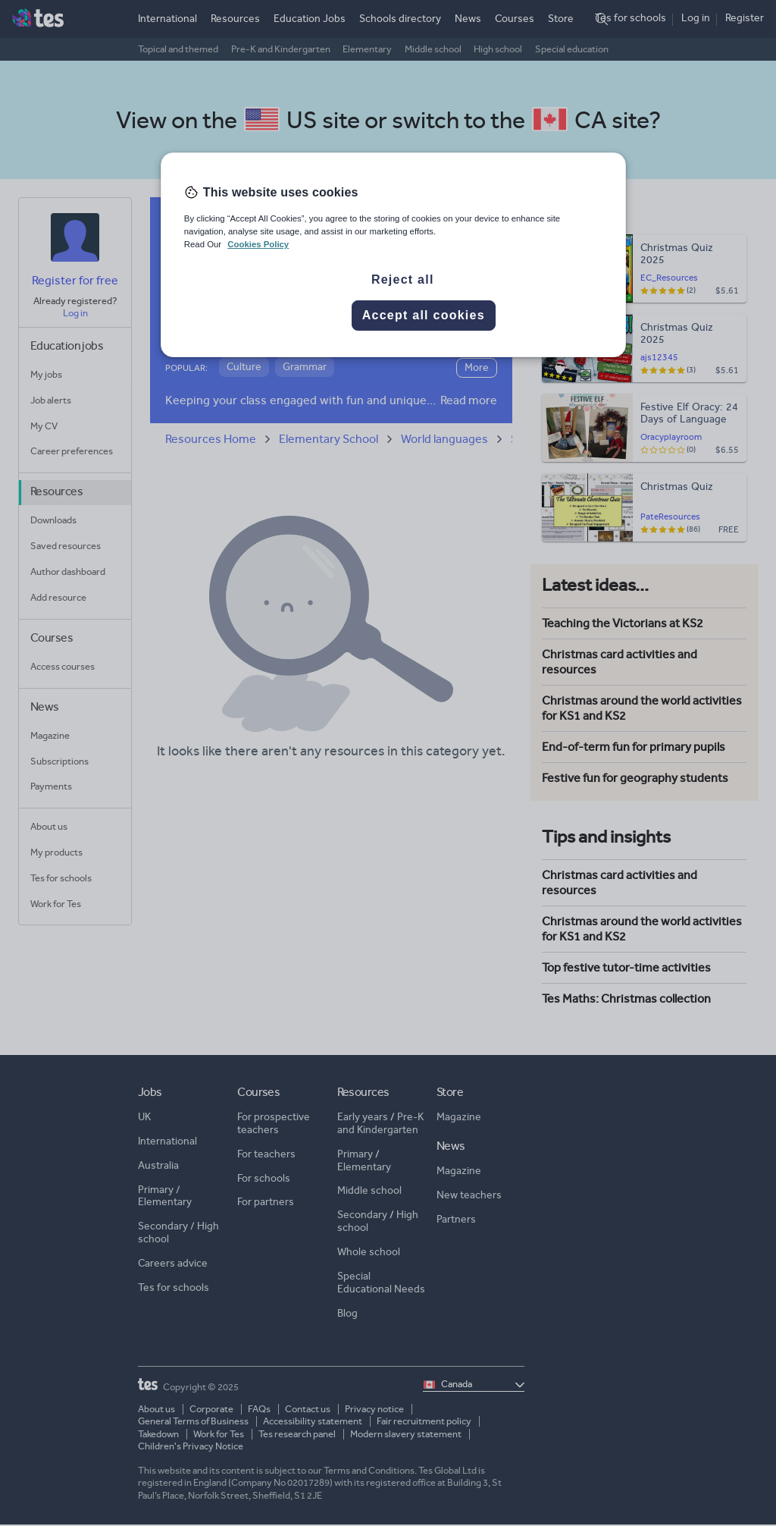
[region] (393, 254)
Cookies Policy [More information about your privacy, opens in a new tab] (258, 244)
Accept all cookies (423, 315)
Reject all (402, 279)
